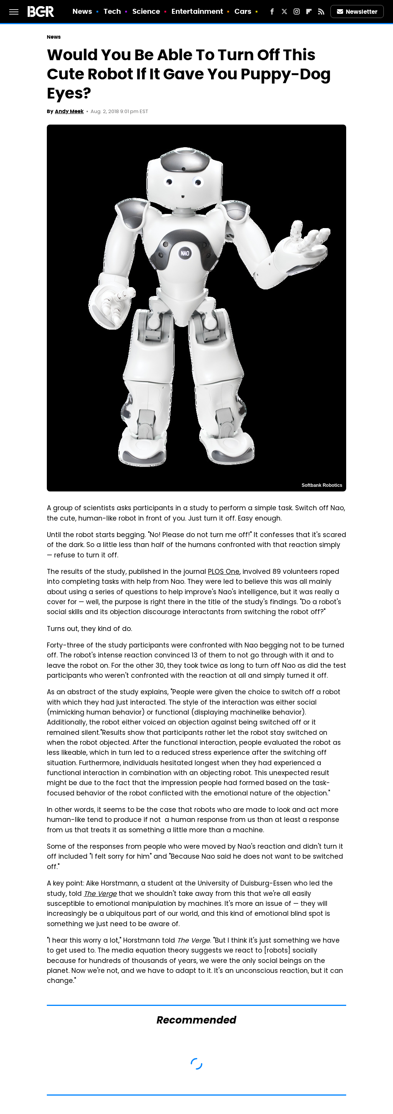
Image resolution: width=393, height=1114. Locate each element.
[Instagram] (297, 11)
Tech (112, 11)
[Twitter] (284, 11)
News (82, 11)
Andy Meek (69, 111)
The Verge (100, 894)
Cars (242, 11)
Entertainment (197, 11)
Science (146, 11)
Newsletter (357, 11)
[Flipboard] (309, 11)
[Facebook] (272, 11)
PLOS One (223, 572)
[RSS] (321, 11)
